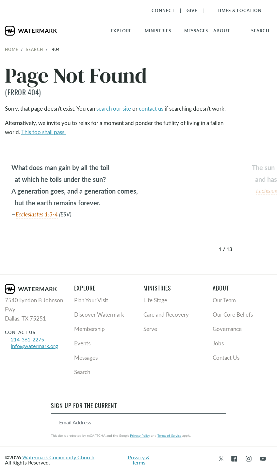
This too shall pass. (43, 132)
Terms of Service (169, 435)
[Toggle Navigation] (236, 10)
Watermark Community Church (58, 457)
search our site (113, 108)
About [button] (221, 31)
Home (11, 49)
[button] (162, 30)
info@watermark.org (34, 345)
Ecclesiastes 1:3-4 (37, 214)
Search (34, 49)
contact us (151, 108)
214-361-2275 (27, 339)
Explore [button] (121, 31)
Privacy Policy (140, 435)
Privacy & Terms (139, 460)
